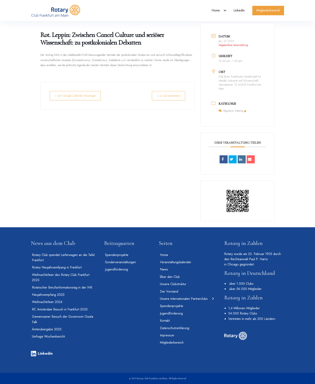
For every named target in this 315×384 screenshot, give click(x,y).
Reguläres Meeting (232, 111)
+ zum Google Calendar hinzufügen (77, 95)
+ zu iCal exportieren (166, 95)
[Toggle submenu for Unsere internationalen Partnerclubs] (213, 298)
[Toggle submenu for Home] (225, 10)
